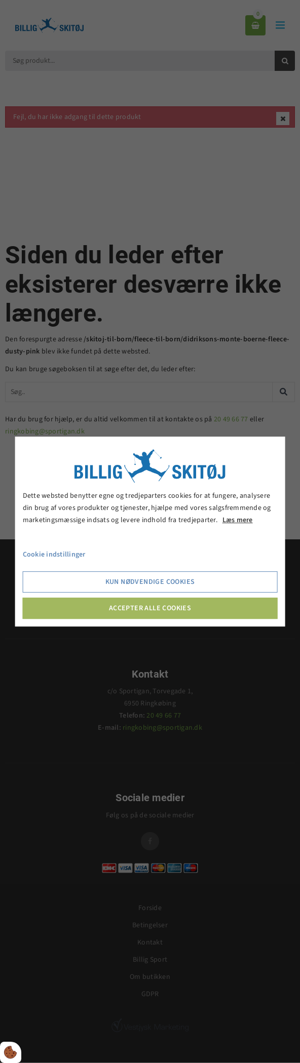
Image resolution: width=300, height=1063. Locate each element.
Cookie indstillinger (54, 555)
